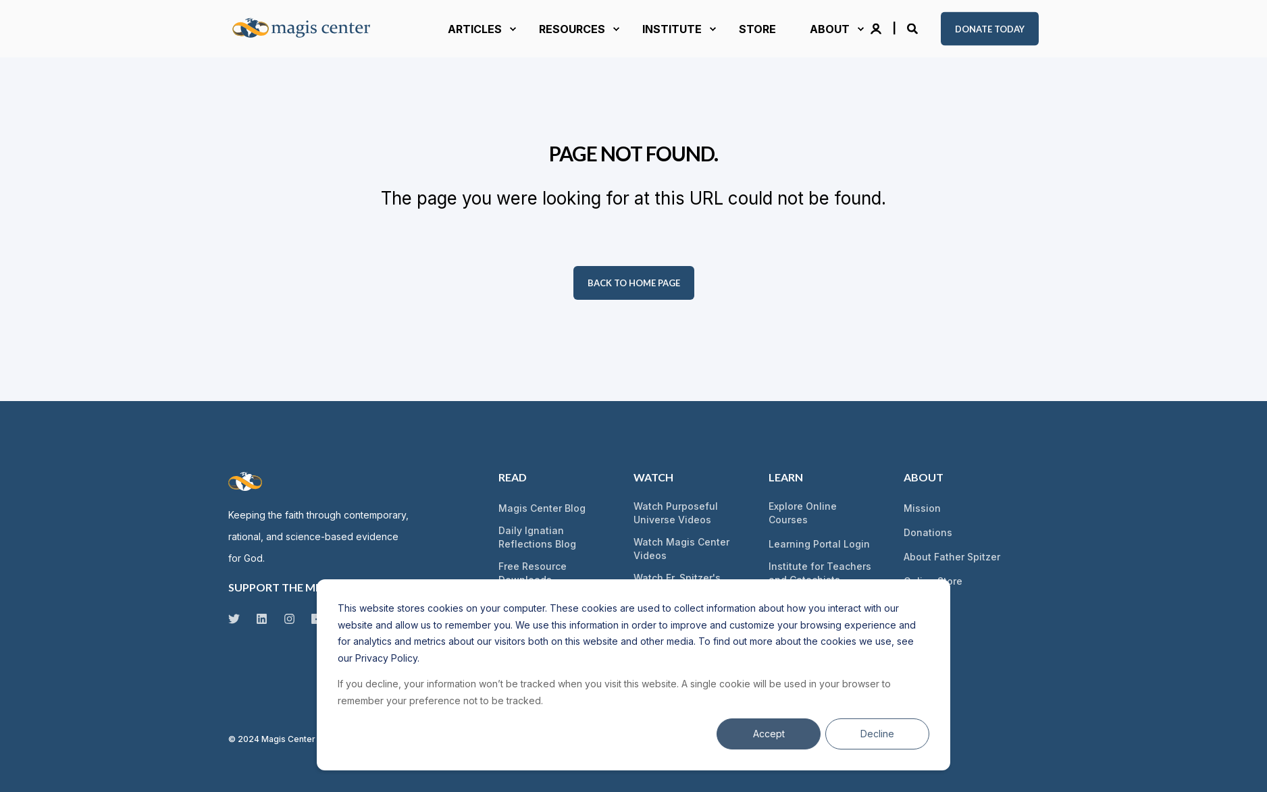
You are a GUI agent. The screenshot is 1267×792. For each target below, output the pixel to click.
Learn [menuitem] (786, 477)
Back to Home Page (634, 283)
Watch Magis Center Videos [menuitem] (681, 548)
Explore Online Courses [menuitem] (803, 512)
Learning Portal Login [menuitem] (819, 544)
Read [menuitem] (512, 477)
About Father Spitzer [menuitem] (952, 556)
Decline (877, 733)
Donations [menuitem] (928, 532)
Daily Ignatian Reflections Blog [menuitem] (537, 537)
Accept (769, 733)
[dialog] (633, 674)
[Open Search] (914, 27)
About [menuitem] (923, 477)
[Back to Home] (309, 29)
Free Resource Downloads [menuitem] (532, 572)
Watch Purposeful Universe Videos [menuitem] (676, 512)
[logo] (245, 481)
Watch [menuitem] (653, 477)
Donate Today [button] (990, 28)
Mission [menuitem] (922, 508)
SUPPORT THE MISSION (289, 587)
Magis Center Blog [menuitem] (542, 508)
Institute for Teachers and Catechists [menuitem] (820, 572)
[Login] (877, 27)
